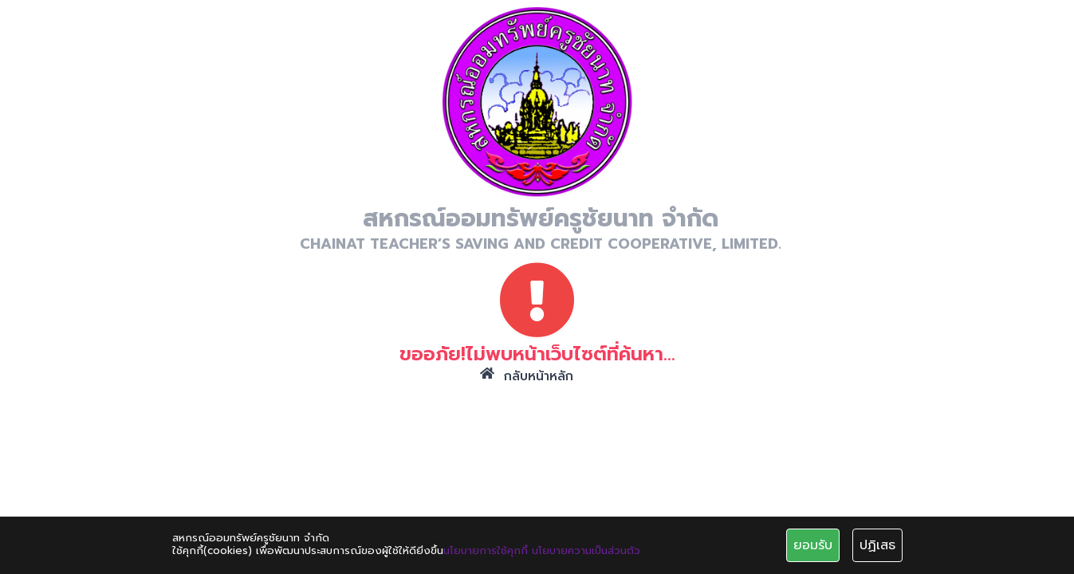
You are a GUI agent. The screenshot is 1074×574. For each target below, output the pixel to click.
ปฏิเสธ (877, 545)
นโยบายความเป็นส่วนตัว (586, 551)
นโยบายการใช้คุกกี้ (485, 551)
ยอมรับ (812, 545)
